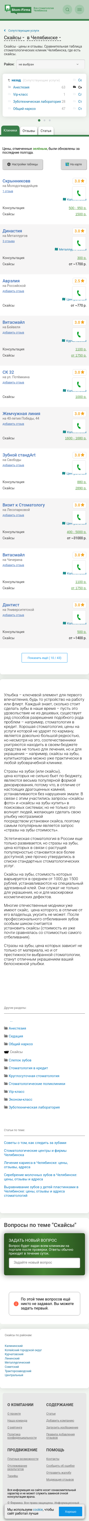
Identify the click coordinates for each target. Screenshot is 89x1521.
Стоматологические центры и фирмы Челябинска (35, 1152)
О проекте (14, 1413)
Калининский (14, 1346)
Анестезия (21, 87)
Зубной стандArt (19, 454)
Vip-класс (20, 94)
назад (36, 80)
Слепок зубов (20, 1060)
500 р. (81, 632)
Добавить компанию (60, 1420)
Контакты (52, 1459)
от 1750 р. (79, 355)
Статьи (51, 1413)
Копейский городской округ (23, 1350)
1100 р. (81, 349)
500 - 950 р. (78, 208)
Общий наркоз (24, 109)
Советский (12, 1367)
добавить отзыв (13, 291)
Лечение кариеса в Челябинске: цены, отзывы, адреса (36, 1165)
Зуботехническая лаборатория (37, 101)
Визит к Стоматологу (24, 504)
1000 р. (81, 397)
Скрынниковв (16, 180)
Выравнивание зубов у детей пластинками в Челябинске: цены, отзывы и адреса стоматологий (41, 1191)
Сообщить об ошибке (60, 1465)
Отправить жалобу (58, 1472)
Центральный (14, 1375)
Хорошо (70, 1511)
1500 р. (81, 214)
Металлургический (17, 1362)
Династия (12, 230)
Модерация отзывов (60, 1479)
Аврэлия (11, 280)
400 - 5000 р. (77, 532)
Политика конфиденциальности (22, 1436)
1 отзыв (8, 191)
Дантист (11, 604)
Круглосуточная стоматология (34, 1076)
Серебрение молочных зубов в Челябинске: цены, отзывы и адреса (40, 1177)
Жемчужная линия (21, 413)
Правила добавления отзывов (60, 1436)
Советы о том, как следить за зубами (35, 1143)
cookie (38, 1509)
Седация (16, 1036)
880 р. (81, 482)
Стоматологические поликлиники (37, 1084)
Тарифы (12, 1476)
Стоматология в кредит (28, 1068)
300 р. (81, 258)
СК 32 (8, 372)
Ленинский (12, 1358)
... (11, 1020)
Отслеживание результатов (17, 1467)
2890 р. (81, 488)
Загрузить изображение (62, 1427)
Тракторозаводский (18, 1371)
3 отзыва (9, 241)
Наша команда (17, 1420)
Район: (9, 64)
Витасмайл (14, 322)
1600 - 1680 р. (75, 438)
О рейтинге (14, 1427)
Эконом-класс (21, 1099)
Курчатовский (14, 1354)
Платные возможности (22, 1459)
